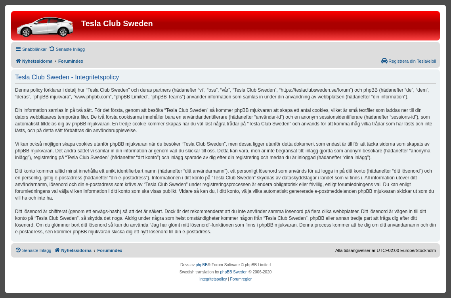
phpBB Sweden (234, 272)
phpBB (202, 265)
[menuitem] (67, 49)
